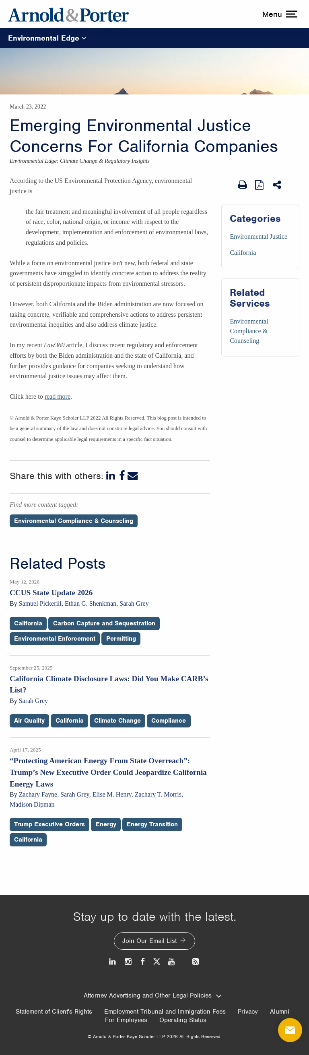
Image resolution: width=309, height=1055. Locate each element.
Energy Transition (152, 824)
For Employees (126, 1020)
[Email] (133, 476)
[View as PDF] (260, 184)
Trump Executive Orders (49, 824)
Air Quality (29, 721)
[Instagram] (128, 961)
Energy (106, 824)
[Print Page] (242, 185)
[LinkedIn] (111, 476)
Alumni (279, 1012)
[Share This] (277, 185)
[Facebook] (122, 476)
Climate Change (117, 721)
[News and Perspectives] (192, 961)
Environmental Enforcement (54, 639)
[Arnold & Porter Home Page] (68, 14)
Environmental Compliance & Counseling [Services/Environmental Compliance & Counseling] (249, 331)
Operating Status (182, 1020)
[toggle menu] (279, 14)
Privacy (248, 1012)
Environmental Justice (258, 236)
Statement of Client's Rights (54, 1012)
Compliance (168, 721)
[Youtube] (172, 961)
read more (57, 396)
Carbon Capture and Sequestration (104, 623)
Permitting (121, 639)
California (243, 252)
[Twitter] (156, 961)
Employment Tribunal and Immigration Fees (165, 1012)
